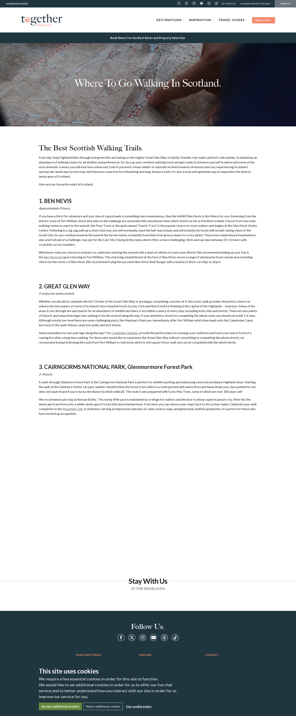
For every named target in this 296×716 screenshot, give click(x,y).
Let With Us (229, 3)
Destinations (170, 20)
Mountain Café (73, 409)
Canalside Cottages (125, 333)
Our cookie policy (139, 706)
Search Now (263, 20)
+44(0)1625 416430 (17, 3)
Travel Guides (232, 20)
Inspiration (201, 20)
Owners (285, 3)
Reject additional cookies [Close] (103, 706)
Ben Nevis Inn (53, 257)
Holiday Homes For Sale (255, 3)
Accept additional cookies (60, 706)
